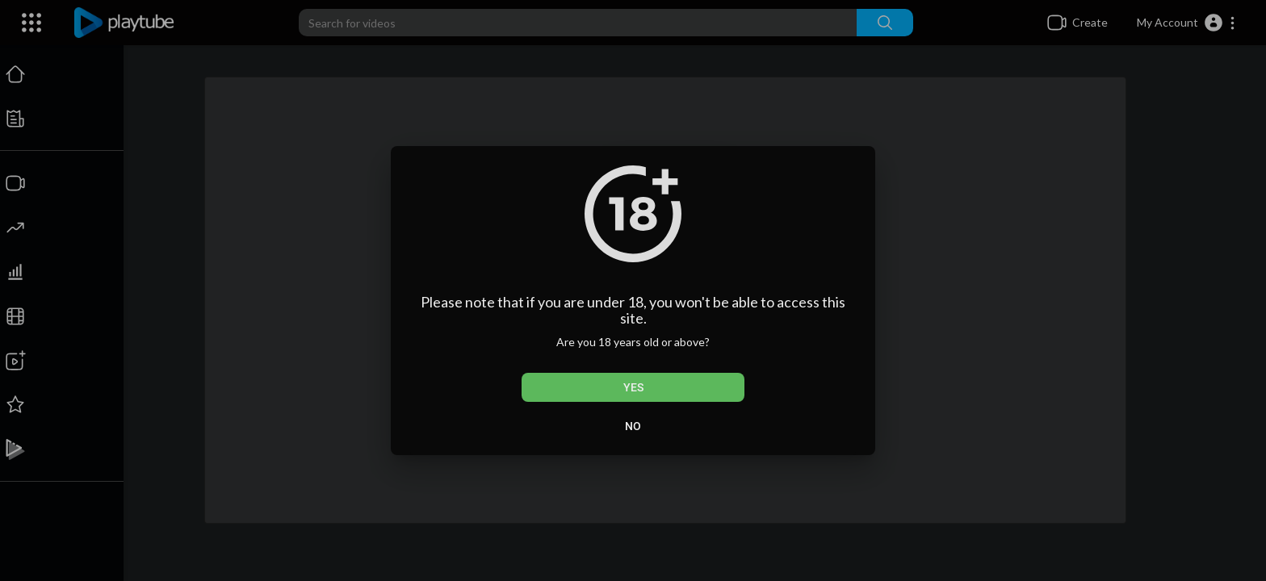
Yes (633, 387)
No (633, 426)
